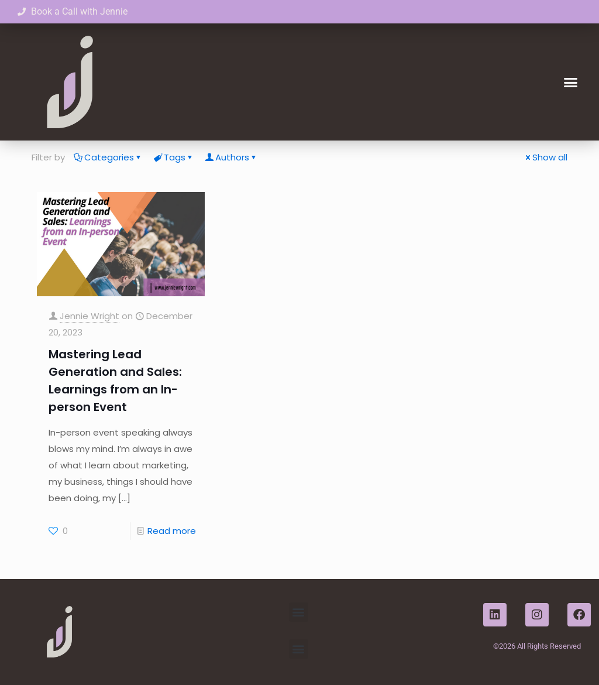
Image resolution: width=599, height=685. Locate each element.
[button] (570, 82)
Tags (173, 157)
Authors (231, 157)
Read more (171, 531)
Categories (108, 157)
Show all (545, 157)
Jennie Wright (89, 316)
